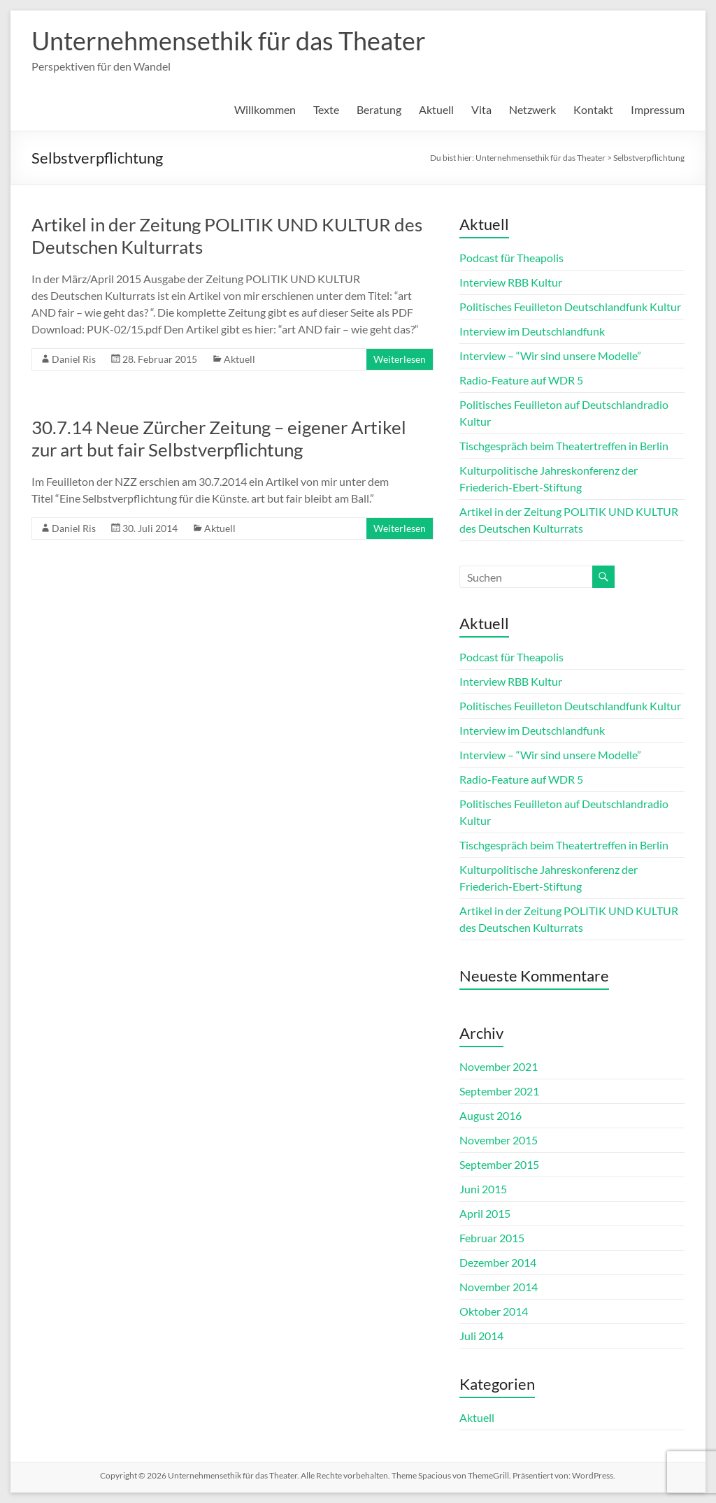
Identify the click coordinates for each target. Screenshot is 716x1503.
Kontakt (593, 109)
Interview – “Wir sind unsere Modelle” (550, 355)
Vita (481, 109)
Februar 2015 (491, 1237)
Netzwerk (532, 109)
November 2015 (498, 1139)
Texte (326, 109)
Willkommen (265, 109)
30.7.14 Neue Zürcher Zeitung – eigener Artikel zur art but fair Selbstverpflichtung (218, 438)
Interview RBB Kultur (510, 282)
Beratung (379, 109)
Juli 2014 (481, 1335)
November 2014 (498, 1286)
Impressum (658, 109)
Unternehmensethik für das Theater (228, 40)
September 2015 (499, 1164)
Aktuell (436, 109)
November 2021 (498, 1066)
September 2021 (499, 1091)
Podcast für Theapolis (511, 257)
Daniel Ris (74, 359)
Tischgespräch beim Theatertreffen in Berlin (563, 445)
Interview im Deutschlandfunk (532, 331)
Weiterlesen (399, 359)
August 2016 (490, 1115)
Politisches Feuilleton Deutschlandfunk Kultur (570, 306)
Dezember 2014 (497, 1262)
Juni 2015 (483, 1188)
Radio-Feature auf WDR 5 (521, 380)
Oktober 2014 (493, 1311)
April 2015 (484, 1213)
